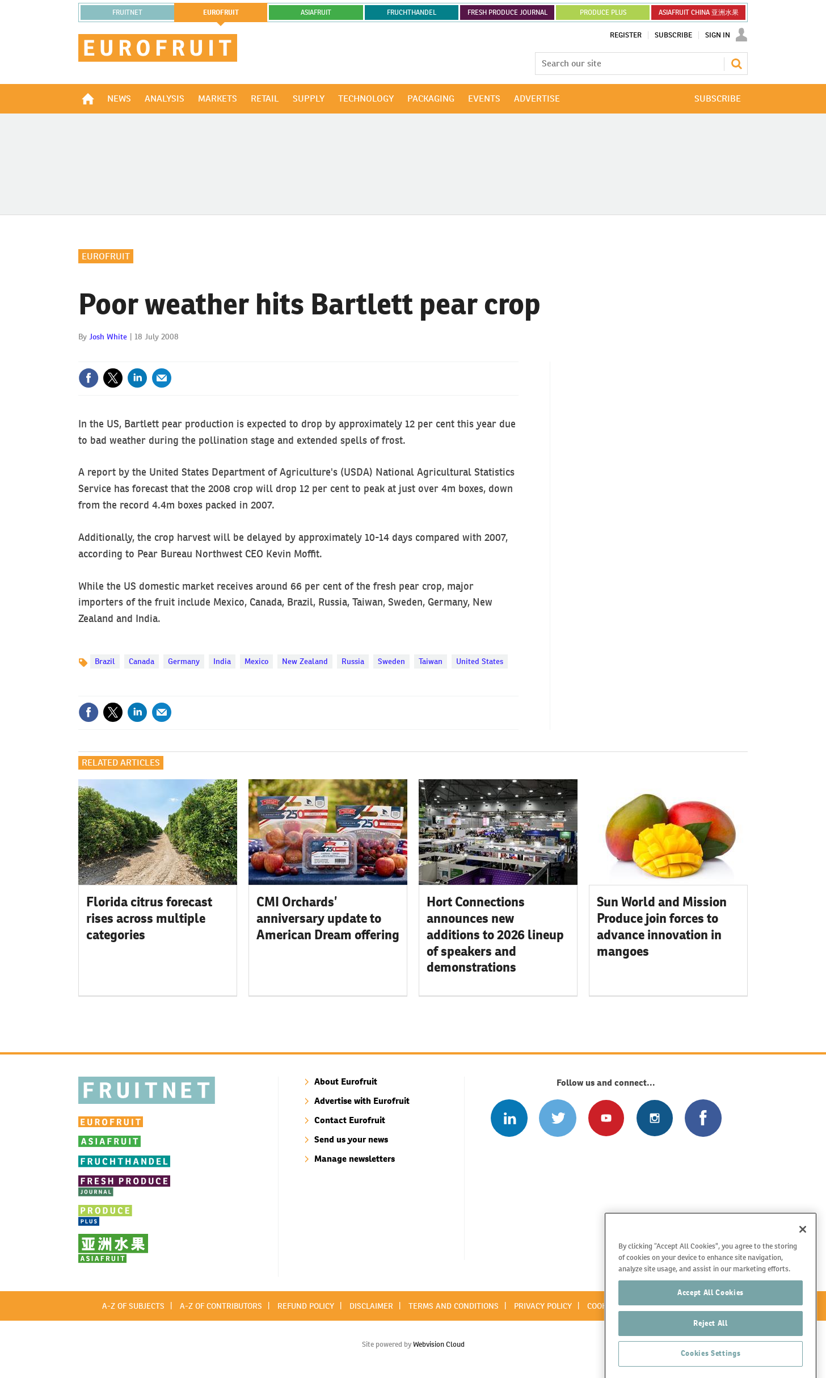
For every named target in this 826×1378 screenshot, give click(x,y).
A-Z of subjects (133, 1306)
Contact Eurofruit (349, 1120)
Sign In (717, 35)
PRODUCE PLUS (603, 12)
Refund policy (305, 1306)
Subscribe (673, 35)
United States (479, 661)
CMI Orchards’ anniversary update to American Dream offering (327, 918)
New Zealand (305, 661)
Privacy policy (543, 1306)
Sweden (391, 661)
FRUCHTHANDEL (411, 12)
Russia (353, 661)
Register (626, 35)
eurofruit (221, 12)
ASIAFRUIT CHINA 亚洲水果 (699, 12)
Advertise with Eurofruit (362, 1101)
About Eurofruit (345, 1081)
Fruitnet (127, 12)
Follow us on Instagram (654, 1117)
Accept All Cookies (710, 1333)
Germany (184, 661)
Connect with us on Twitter (557, 1117)
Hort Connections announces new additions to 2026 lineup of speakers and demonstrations (495, 934)
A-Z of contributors (221, 1306)
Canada (141, 661)
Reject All (710, 1364)
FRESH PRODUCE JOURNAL (507, 12)
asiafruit (316, 12)
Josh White (108, 336)
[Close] (802, 1270)
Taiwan (430, 661)
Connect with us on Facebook (703, 1117)
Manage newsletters (354, 1159)
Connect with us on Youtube (606, 1117)
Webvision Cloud (439, 1344)
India (222, 661)
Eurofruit (106, 256)
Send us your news (351, 1139)
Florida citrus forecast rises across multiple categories (149, 918)
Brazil (105, 661)
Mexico (256, 661)
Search (736, 63)
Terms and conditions (453, 1306)
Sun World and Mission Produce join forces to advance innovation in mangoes (662, 926)
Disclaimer (371, 1306)
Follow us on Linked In (509, 1117)
